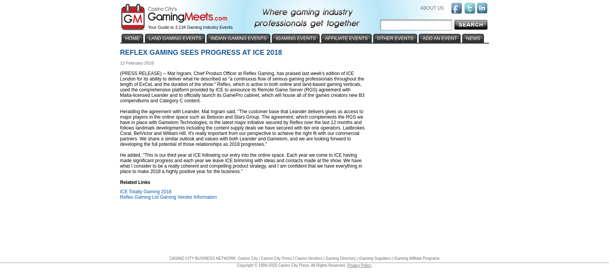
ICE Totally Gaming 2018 (146, 191)
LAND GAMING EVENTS (175, 38)
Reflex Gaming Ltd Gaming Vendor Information (168, 197)
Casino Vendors (308, 258)
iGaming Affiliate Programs (417, 258)
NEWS (473, 38)
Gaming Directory (340, 258)
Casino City (248, 258)
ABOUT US (432, 8)
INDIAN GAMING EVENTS (238, 38)
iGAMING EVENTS (296, 38)
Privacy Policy (359, 265)
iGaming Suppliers (375, 258)
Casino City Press (276, 258)
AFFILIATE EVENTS (346, 38)
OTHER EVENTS (395, 38)
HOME (132, 38)
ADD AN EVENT (440, 38)
